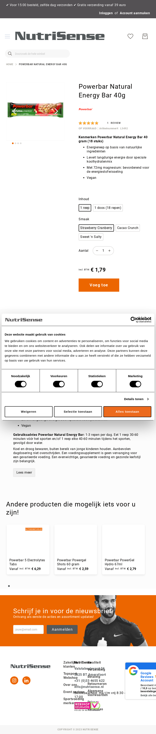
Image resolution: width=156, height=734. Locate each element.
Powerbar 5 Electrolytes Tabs (27, 568)
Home (9, 70)
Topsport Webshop (70, 676)
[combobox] (36, 57)
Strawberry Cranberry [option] (96, 234)
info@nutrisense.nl (89, 687)
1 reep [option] (85, 214)
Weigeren (28, 411)
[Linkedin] (26, 680)
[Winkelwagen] (146, 57)
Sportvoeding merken (73, 701)
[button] (14, 117)
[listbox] (113, 214)
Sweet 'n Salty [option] (91, 243)
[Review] (114, 129)
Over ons (70, 685)
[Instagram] (14, 680)
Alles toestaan (127, 411)
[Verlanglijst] (131, 57)
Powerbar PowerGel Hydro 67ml (120, 568)
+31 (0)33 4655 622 (89, 681)
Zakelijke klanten (70, 664)
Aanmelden (62, 629)
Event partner (73, 692)
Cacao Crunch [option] (128, 234)
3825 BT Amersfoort (90, 675)
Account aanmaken (135, 13)
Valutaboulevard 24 (89, 668)
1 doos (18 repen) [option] (107, 214)
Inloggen (106, 13)
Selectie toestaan (78, 411)
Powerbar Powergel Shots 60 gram (72, 568)
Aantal (84, 257)
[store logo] (59, 39)
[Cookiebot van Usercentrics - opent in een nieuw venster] (133, 320)
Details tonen (133, 399)
